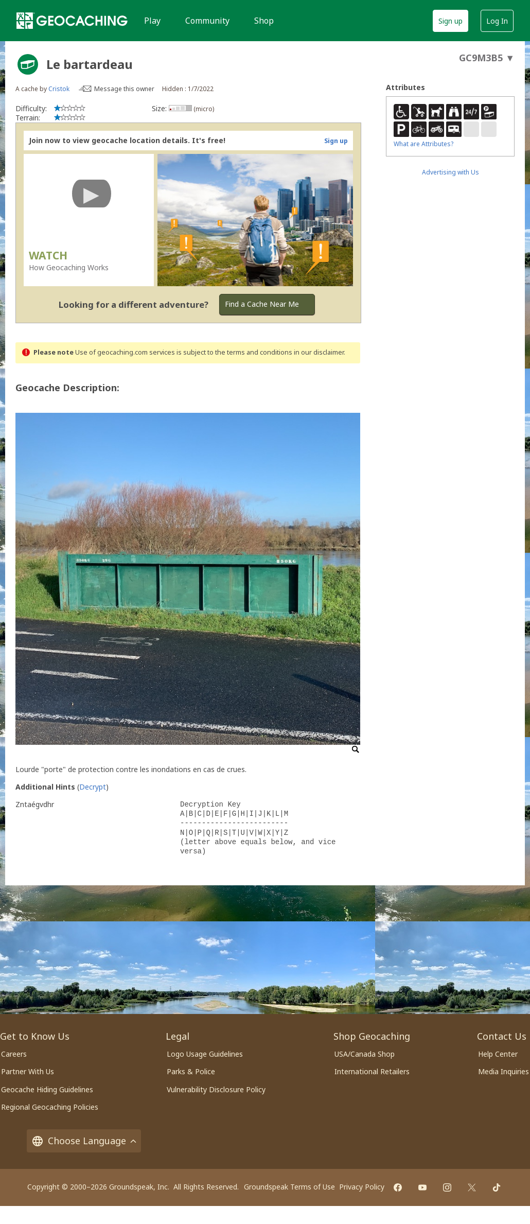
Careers (14, 1054)
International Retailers (372, 1071)
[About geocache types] (27, 64)
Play (152, 20)
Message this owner (124, 88)
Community (207, 20)
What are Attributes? (423, 143)
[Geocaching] (72, 20)
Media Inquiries (503, 1071)
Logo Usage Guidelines (205, 1054)
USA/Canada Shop (364, 1054)
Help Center (498, 1054)
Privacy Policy (361, 1187)
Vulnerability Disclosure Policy (216, 1089)
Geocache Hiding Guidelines (47, 1089)
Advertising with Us (450, 172)
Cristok (58, 88)
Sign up (450, 21)
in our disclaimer (319, 352)
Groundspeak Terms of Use (289, 1187)
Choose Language (83, 1140)
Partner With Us (27, 1071)
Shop (264, 20)
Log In (497, 21)
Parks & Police (191, 1071)
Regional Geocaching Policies (49, 1107)
